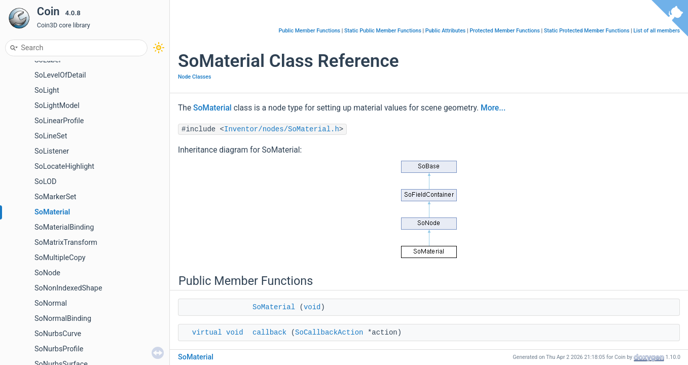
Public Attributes (445, 30)
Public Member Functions (309, 30)
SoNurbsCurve (57, 334)
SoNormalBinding (62, 318)
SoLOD (45, 181)
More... (493, 108)
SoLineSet (50, 136)
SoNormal (50, 303)
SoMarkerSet (55, 197)
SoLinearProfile (59, 121)
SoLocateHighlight (64, 166)
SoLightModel (57, 105)
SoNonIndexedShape (68, 288)
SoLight (46, 90)
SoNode (47, 273)
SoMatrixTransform (65, 242)
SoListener (51, 151)
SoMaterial (52, 212)
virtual (207, 332)
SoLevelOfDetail (60, 75)
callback (269, 332)
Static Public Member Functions (382, 30)
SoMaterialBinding (64, 227)
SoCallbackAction (329, 332)
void (312, 307)
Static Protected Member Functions (587, 30)
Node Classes (194, 77)
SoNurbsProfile (58, 349)
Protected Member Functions (504, 30)
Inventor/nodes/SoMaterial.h (281, 129)
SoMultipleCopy (60, 257)
